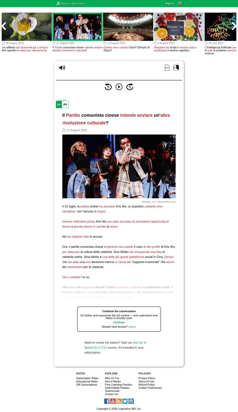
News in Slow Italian (63, 3)
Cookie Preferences (150, 387)
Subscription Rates (87, 378)
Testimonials (112, 391)
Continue (119, 322)
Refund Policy (146, 384)
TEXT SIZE (62, 100)
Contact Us (111, 394)
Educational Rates (87, 381)
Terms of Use (146, 381)
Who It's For (112, 378)
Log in (132, 326)
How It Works (113, 381)
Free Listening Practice (118, 384)
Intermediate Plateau (117, 387)
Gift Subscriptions (86, 384)
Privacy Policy (146, 378)
